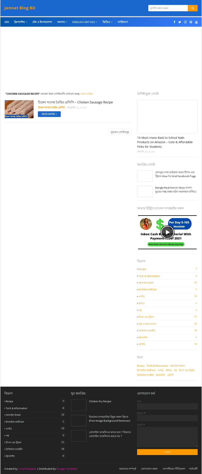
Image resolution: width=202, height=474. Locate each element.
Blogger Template (66, 468)
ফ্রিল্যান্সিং (168, 337)
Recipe (168, 269)
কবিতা (168, 303)
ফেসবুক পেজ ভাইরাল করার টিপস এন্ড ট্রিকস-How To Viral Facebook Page (175, 174)
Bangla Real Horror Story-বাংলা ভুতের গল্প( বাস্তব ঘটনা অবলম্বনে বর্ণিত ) (175, 189)
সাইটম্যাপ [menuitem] (123, 22)
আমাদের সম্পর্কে (127, 468)
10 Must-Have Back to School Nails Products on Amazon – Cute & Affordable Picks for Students (165, 142)
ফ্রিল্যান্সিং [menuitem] (19, 22)
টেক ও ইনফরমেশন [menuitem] (42, 22)
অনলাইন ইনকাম (168, 282)
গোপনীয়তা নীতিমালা (174, 468)
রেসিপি (168, 344)
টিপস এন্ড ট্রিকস (168, 317)
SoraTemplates (27, 468)
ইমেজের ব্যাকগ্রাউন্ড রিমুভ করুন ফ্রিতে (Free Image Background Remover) (109, 418)
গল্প (168, 310)
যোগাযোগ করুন (149, 468)
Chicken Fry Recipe (100, 401)
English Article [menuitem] (83, 22)
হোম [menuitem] (6, 22)
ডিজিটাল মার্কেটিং (168, 330)
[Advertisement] (101, 62)
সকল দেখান (86, 93)
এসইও (168, 296)
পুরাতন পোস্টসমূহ (119, 132)
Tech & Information (168, 276)
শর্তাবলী (193, 468)
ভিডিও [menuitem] (106, 22)
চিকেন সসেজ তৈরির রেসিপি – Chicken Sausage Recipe (75, 102)
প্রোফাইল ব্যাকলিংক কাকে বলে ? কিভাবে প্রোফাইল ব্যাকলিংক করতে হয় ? (110, 434)
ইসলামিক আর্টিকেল (168, 289)
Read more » (49, 114)
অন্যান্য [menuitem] (61, 22)
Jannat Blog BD (19, 7)
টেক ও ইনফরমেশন (168, 324)
